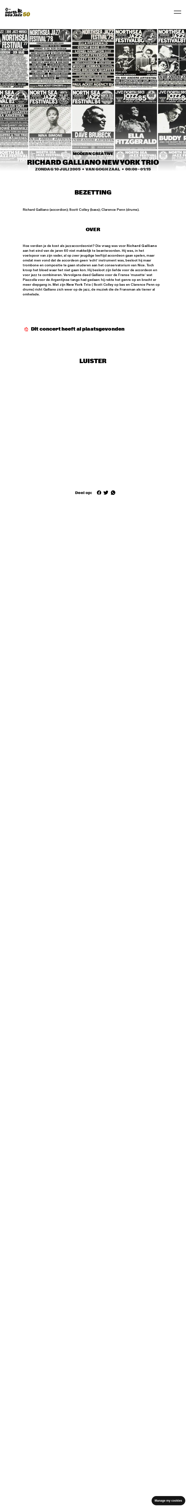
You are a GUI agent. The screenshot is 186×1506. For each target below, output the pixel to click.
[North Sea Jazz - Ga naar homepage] (17, 12)
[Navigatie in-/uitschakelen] (177, 12)
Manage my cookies (168, 1500)
